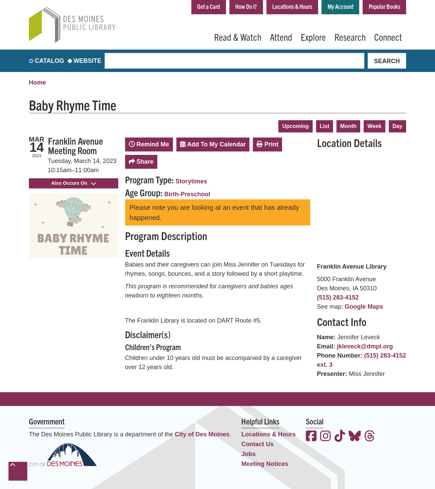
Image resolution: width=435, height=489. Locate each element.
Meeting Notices (264, 463)
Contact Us (257, 444)
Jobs (248, 454)
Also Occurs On (73, 183)
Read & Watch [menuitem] (237, 37)
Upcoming (295, 126)
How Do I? (246, 6)
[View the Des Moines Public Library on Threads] (369, 437)
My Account (340, 6)
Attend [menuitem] (281, 37)
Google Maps (364, 306)
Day (397, 126)
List (324, 126)
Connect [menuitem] (388, 37)
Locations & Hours (292, 6)
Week (374, 126)
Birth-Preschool (187, 194)
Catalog (49, 60)
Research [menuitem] (350, 37)
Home (37, 82)
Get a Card (208, 6)
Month (348, 126)
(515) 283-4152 (338, 297)
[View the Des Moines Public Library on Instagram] (325, 437)
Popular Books (384, 6)
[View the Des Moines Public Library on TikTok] (339, 437)
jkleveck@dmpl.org (365, 346)
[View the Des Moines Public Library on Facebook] (311, 437)
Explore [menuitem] (313, 37)
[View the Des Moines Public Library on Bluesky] (355, 437)
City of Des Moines (202, 434)
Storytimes (191, 181)
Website (87, 60)
